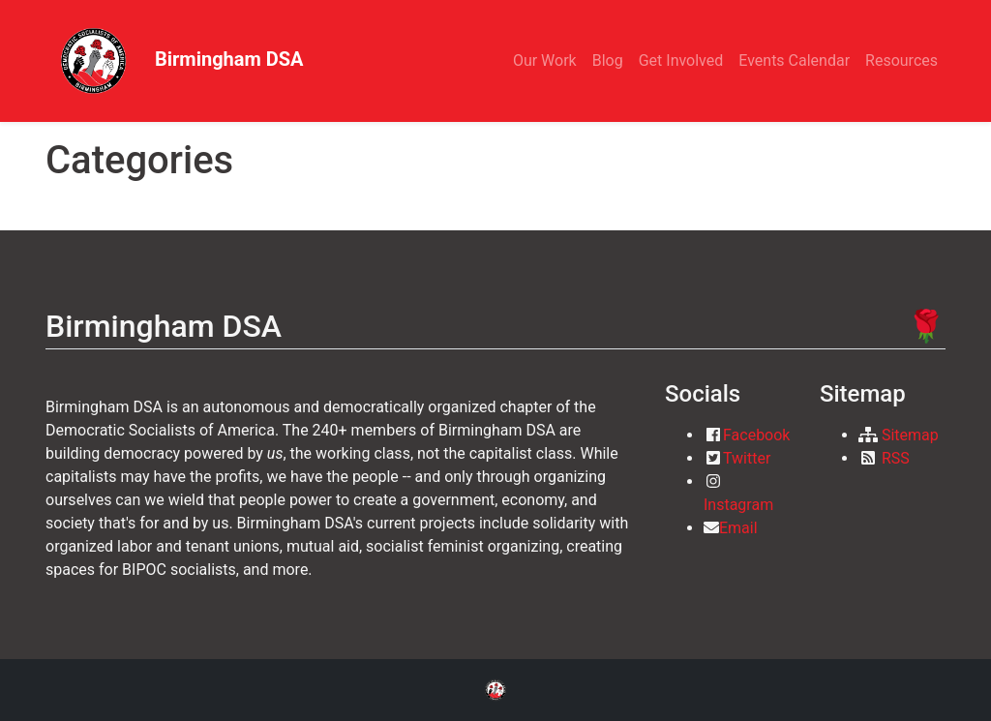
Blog (607, 60)
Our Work (545, 60)
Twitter (746, 458)
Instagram (738, 505)
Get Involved (681, 60)
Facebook (756, 435)
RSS (896, 458)
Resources (901, 60)
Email (738, 528)
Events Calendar (794, 60)
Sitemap (910, 435)
